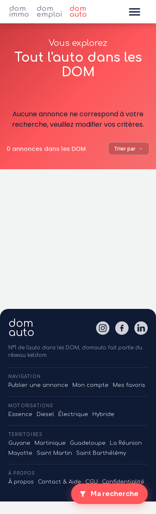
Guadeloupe (88, 443)
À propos (21, 482)
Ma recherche (109, 493)
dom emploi (49, 12)
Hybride (103, 414)
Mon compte (90, 385)
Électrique (73, 414)
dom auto (78, 12)
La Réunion (126, 443)
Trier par (128, 148)
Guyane (19, 443)
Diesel (45, 414)
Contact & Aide (59, 482)
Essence (20, 414)
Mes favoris (129, 385)
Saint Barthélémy (101, 453)
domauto (21, 328)
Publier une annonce (38, 385)
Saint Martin (54, 453)
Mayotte (20, 453)
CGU (91, 482)
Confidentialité (123, 482)
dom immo (19, 12)
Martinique (50, 443)
